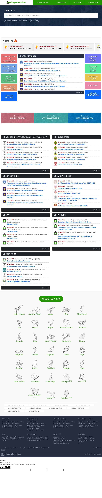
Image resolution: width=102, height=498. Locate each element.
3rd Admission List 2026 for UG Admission (73, 163)
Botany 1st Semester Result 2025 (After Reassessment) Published (45, 75)
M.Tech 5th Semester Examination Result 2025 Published (42, 70)
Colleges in (9, 96)
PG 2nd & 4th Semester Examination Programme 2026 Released (44, 85)
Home (2, 449)
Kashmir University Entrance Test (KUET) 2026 (74, 209)
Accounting (30, 439)
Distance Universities (58, 409)
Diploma (20, 439)
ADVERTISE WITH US (34, 449)
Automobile (37, 440)
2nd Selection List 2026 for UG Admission (73, 158)
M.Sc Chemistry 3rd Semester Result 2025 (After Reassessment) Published (48, 90)
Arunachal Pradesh (33, 425)
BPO (37, 439)
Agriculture (5, 423)
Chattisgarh (35, 427)
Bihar (28, 427)
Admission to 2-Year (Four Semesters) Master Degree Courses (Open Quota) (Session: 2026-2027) (51, 63)
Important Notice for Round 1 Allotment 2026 (24, 163)
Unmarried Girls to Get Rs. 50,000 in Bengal (24, 147)
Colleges (77, 2)
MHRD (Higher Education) (86, 440)
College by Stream (58, 440)
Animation (43, 439)
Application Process (59, 444)
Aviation (10, 427)
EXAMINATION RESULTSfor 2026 (93, 68)
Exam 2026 (34, 20)
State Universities (40, 412)
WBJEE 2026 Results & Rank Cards (71, 196)
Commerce (18, 427)
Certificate (5, 440)
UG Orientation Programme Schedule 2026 (73, 147)
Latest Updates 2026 (11, 20)
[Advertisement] (51, 31)
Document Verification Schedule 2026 (72, 168)
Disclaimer (16, 449)
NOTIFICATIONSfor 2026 (93, 77)
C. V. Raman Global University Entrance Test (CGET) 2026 (78, 186)
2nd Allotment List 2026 (24, 152)
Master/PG (13, 440)
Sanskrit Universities (25, 412)
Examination (61, 2)
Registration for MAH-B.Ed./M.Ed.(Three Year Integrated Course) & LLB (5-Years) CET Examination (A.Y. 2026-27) (78, 249)
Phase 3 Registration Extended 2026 (23, 285)
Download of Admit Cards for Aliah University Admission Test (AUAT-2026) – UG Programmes (77, 203)
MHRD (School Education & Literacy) (87, 442)
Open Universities (87, 409)
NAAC (90, 439)
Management (6, 425)
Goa (42, 427)
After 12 (13, 439)
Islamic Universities (74, 409)
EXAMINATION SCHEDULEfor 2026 (93, 58)
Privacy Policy (24, 449)
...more (16, 428)
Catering (45, 440)
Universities (93, 2)
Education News (27, 226)
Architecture (14, 423)
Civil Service (31, 442)
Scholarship (70, 442)
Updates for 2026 (9, 87)
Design (10, 428)
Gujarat (29, 428)
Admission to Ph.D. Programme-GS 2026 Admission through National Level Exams (77, 231)
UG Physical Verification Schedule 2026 (73, 152)
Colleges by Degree (59, 439)
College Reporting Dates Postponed (23, 264)
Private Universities (11, 412)
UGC (85, 439)
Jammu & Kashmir (32, 432)
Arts (21, 423)
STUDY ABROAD (93, 85)
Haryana (36, 428)
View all (79, 92)
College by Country (59, 442)
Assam (43, 425)
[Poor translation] (7, 468)
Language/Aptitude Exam (61, 445)
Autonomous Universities (13, 409)
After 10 (5, 439)
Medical (4, 427)
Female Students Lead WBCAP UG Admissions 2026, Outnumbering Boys (24, 169)
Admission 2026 (42, 2)
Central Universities (29, 409)
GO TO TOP (97, 449)
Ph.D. (19, 440)
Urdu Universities (53, 412)
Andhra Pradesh (32, 423)
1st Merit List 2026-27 (26, 274)
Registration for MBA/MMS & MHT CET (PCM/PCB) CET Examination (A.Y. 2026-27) (77, 240)
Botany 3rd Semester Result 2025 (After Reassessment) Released (45, 80)
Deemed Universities (44, 409)
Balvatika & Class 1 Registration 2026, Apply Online (76, 225)
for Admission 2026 (9, 58)
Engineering (15, 425)
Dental (4, 428)
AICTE (80, 439)
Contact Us (8, 449)
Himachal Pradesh (33, 430)
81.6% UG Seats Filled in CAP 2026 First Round (24, 158)
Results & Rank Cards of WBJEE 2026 (71, 191)
